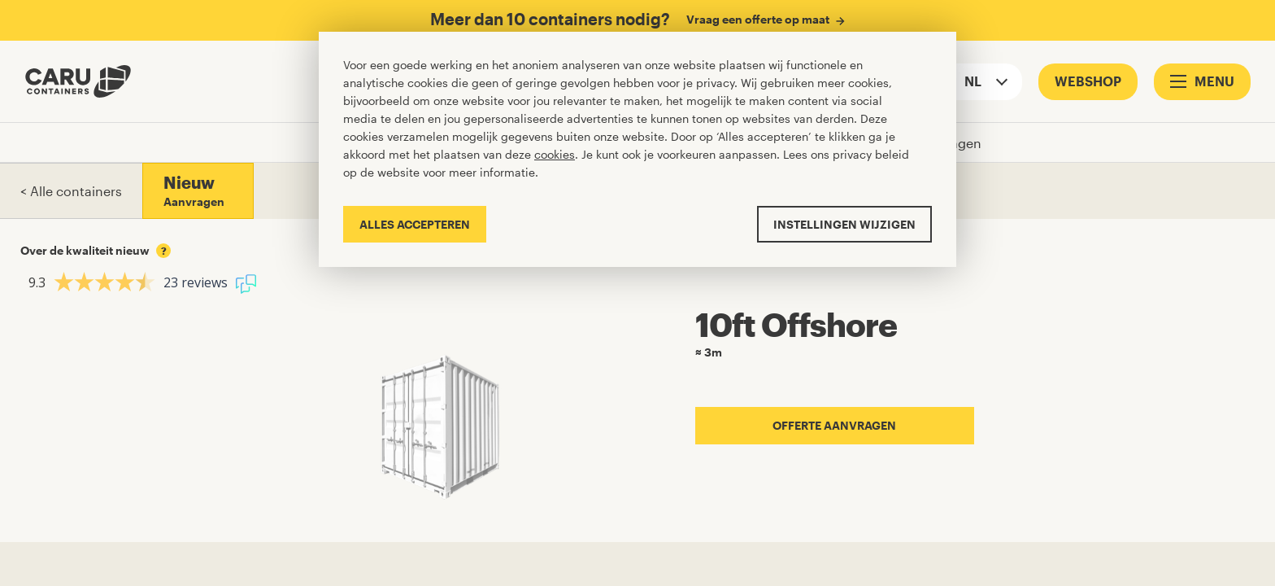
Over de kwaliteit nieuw (95, 250)
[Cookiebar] (637, 149)
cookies (554, 154)
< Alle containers (71, 191)
